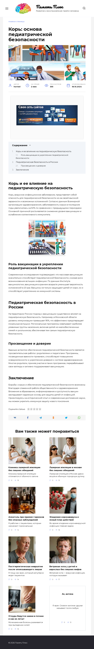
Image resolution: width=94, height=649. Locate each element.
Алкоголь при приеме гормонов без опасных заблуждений (26, 517)
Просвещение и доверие (33, 166)
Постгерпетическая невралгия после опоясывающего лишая (25, 567)
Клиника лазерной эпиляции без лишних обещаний (24, 468)
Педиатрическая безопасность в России (37, 162)
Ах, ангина (67, 593)
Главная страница (16, 21)
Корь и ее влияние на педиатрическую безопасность (43, 151)
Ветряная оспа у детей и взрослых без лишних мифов (65, 567)
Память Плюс (49, 6)
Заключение (22, 170)
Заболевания (18, 75)
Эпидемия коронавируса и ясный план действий (64, 517)
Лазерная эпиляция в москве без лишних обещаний (65, 468)
